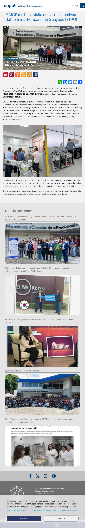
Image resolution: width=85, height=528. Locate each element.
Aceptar (24, 518)
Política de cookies (49, 510)
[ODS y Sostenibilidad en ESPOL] (42, 74)
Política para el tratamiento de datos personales (24, 510)
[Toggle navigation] (72, 6)
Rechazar (61, 518)
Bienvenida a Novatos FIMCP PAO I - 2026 (22, 371)
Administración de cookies (67, 510)
